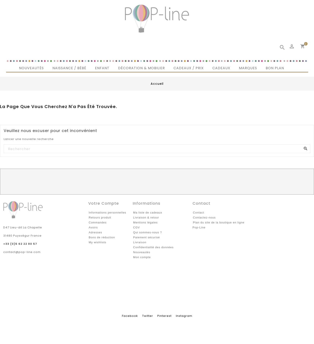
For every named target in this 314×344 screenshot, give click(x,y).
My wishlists (97, 242)
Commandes (98, 222)
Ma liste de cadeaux (147, 212)
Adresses (95, 232)
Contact (198, 212)
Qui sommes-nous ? (147, 232)
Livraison (139, 242)
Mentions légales (145, 222)
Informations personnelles (107, 212)
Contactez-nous (204, 217)
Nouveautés (141, 252)
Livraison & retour (146, 217)
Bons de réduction (102, 237)
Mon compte (142, 257)
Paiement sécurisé (146, 237)
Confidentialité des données (153, 247)
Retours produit (100, 217)
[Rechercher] (157, 149)
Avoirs (93, 227)
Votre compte (103, 203)
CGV (136, 227)
